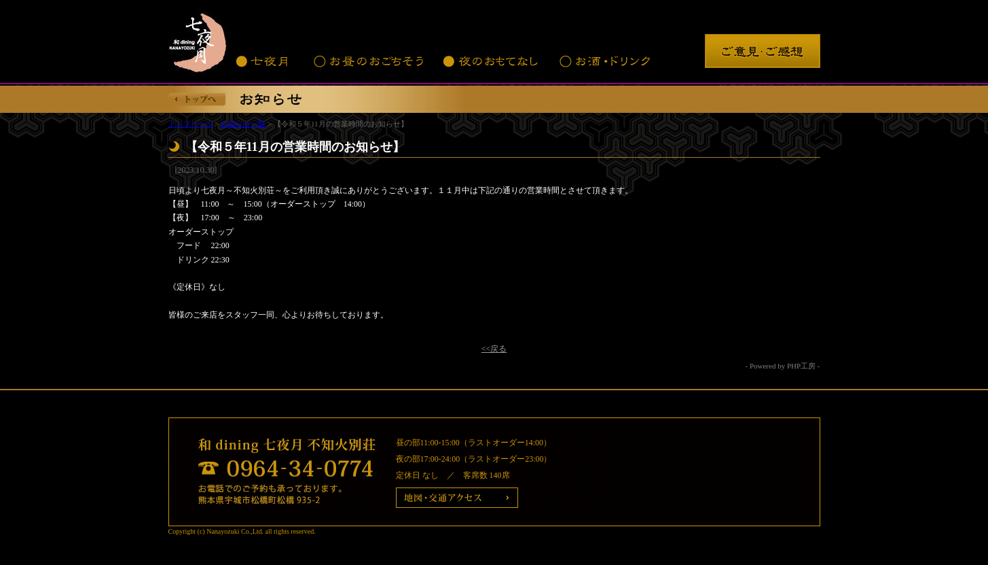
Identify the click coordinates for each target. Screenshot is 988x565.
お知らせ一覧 (243, 124)
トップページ (190, 124)
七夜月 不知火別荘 (199, 41)
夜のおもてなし (490, 61)
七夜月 (263, 61)
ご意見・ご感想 (762, 51)
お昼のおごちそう (367, 61)
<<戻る (494, 349)
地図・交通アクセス (457, 497)
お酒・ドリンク (605, 61)
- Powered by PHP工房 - (783, 366)
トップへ (197, 99)
